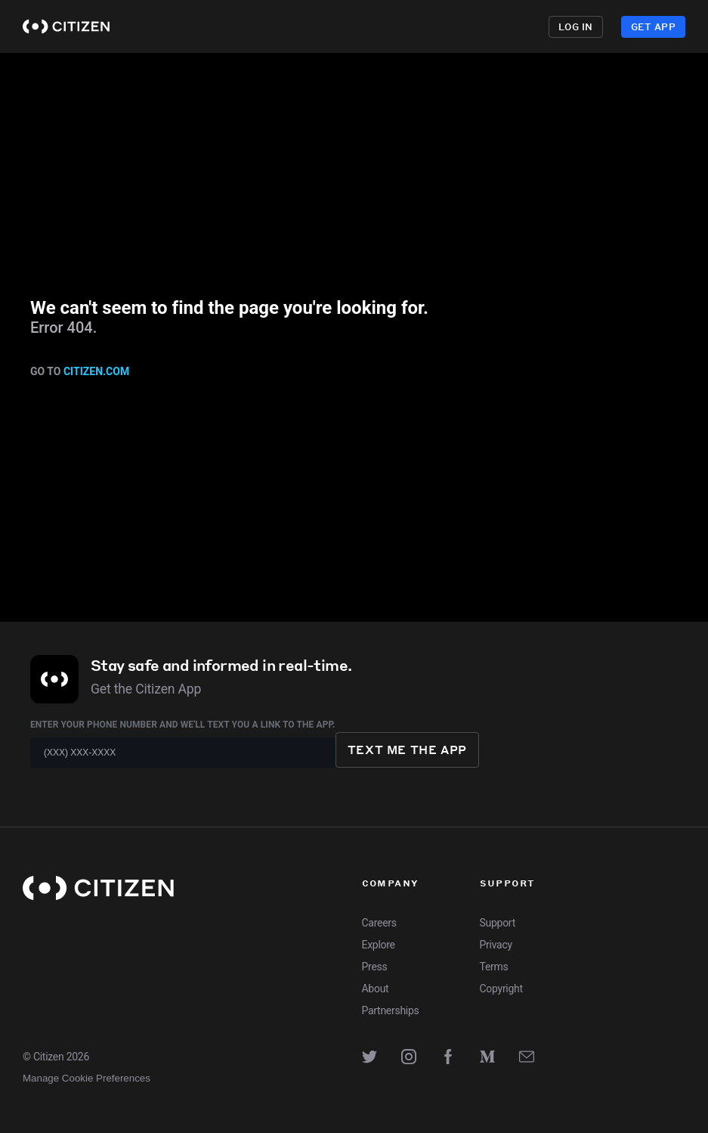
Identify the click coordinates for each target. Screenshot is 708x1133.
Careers (379, 923)
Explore (349, 26)
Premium (416, 26)
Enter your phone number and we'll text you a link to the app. (182, 724)
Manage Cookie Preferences (86, 1078)
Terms (494, 967)
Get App (653, 27)
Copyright (501, 988)
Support (497, 923)
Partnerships (390, 1010)
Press (375, 967)
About (375, 988)
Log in (575, 27)
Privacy (496, 945)
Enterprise (503, 26)
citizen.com (96, 371)
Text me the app (407, 749)
